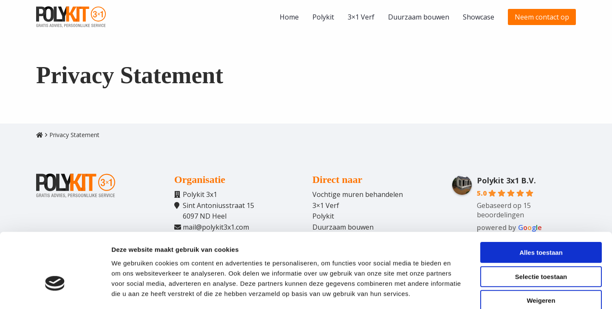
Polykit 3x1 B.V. (506, 180)
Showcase (478, 17)
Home (289, 17)
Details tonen (459, 292)
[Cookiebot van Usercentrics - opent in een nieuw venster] (55, 292)
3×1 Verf (361, 17)
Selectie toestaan (541, 231)
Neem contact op (542, 17)
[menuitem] (289, 17)
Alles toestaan (541, 207)
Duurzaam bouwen (418, 17)
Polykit (323, 17)
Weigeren (541, 255)
